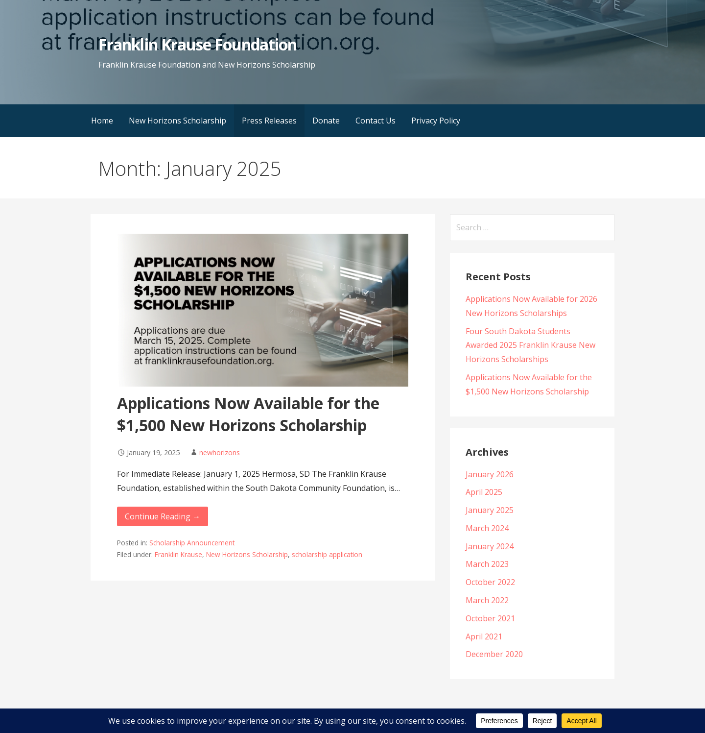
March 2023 (487, 564)
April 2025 (484, 492)
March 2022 (487, 600)
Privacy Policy (435, 120)
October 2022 (490, 582)
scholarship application (327, 554)
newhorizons (219, 452)
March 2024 (487, 528)
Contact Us (375, 120)
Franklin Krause (178, 554)
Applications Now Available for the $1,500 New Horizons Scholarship (248, 414)
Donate (326, 120)
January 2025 (490, 510)
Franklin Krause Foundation (197, 44)
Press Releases (269, 120)
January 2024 (490, 546)
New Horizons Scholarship (177, 120)
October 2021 (490, 618)
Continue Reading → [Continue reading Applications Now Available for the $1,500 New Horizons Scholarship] (162, 516)
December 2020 (494, 654)
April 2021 (484, 636)
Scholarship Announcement (192, 542)
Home (102, 120)
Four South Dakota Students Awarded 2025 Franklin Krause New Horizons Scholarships (530, 345)
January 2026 (490, 474)
